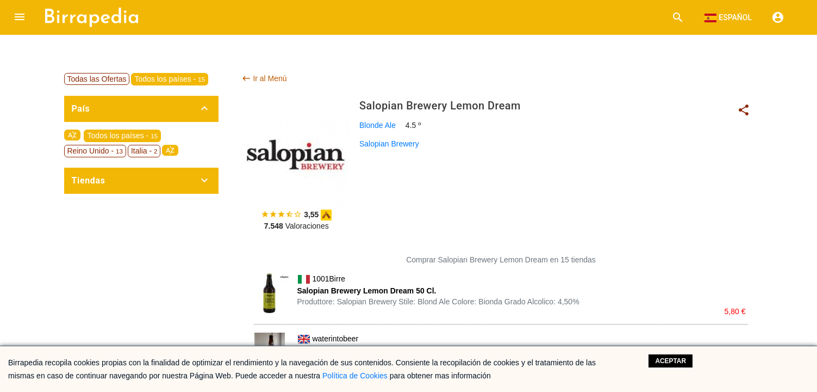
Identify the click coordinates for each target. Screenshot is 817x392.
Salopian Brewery (389, 143)
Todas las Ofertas (97, 79)
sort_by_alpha (72, 135)
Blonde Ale (377, 125)
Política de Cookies (355, 375)
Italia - (144, 150)
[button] (20, 17)
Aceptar (670, 361)
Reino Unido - (95, 150)
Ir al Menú (264, 78)
